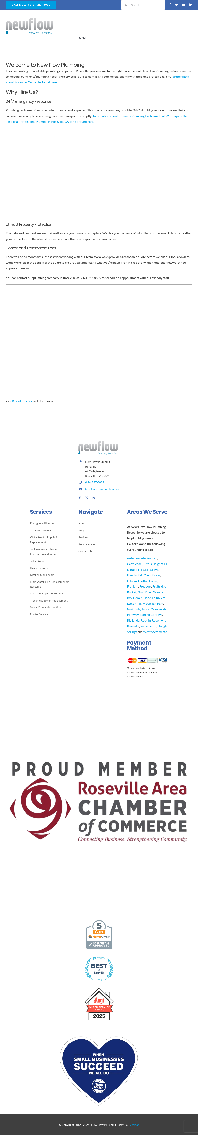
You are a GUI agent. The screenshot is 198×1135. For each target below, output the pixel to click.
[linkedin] (93, 497)
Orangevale (158, 609)
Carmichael (134, 564)
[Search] (126, 5)
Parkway (133, 614)
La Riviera (158, 598)
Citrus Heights (153, 564)
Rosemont (159, 620)
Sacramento (148, 626)
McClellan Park (153, 603)
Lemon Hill (134, 603)
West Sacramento (155, 632)
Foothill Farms (147, 581)
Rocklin (146, 620)
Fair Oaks (144, 575)
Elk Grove (151, 569)
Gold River (145, 592)
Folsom (132, 581)
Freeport (145, 586)
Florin (156, 575)
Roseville (133, 626)
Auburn (152, 558)
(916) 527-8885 (94, 482)
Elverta (132, 575)
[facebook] (79, 497)
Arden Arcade (136, 558)
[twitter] (86, 497)
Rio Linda (133, 620)
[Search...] (143, 5)
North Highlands (138, 609)
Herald (137, 598)
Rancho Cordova (151, 614)
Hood (147, 598)
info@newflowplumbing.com (102, 489)
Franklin (132, 586)
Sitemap (134, 1124)
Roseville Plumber (22, 401)
